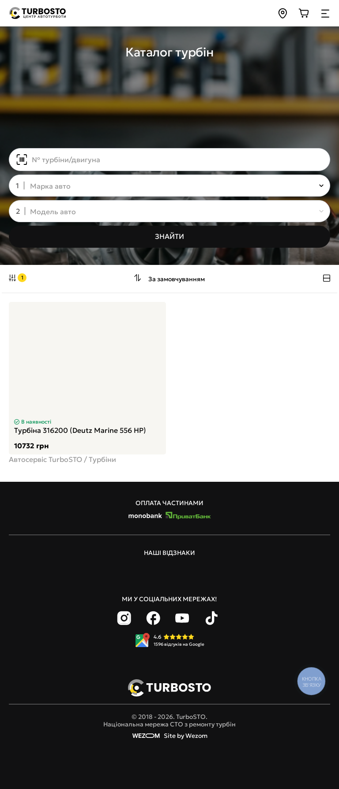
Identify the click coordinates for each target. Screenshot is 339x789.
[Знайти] (169, 237)
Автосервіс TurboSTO (45, 459)
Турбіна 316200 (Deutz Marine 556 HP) (80, 430)
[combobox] (163, 186)
